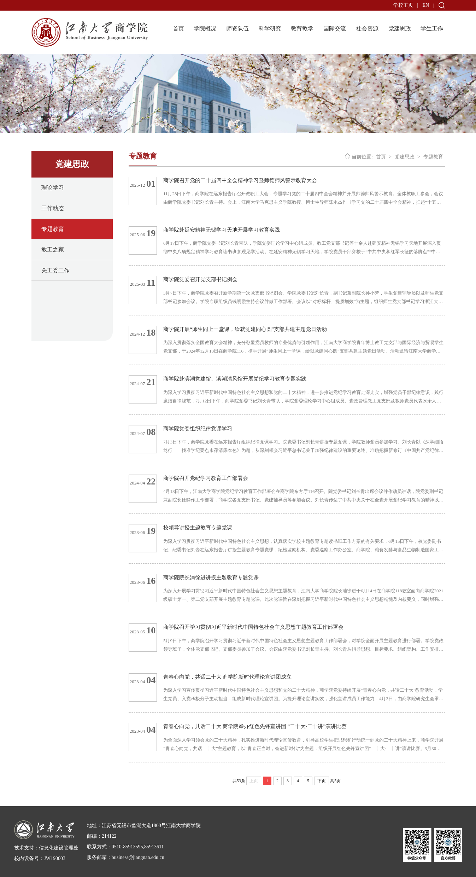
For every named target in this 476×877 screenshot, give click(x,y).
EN (425, 5)
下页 (321, 780)
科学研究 (270, 28)
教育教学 (302, 28)
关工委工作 (55, 270)
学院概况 (205, 28)
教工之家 (52, 249)
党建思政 (399, 28)
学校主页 (403, 5)
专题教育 (52, 229)
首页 (178, 28)
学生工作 (432, 28)
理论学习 (52, 188)
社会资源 (367, 28)
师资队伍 (237, 28)
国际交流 (334, 28)
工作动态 (52, 208)
